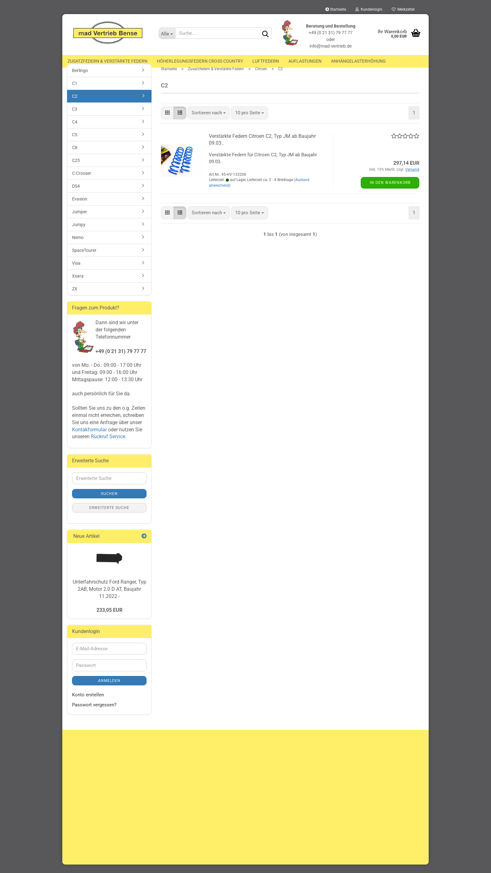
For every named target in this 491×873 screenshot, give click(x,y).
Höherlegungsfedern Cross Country (200, 61)
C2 (74, 104)
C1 (74, 91)
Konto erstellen (88, 703)
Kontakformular (89, 438)
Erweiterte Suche (109, 516)
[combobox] (209, 121)
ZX (74, 296)
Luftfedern (265, 61)
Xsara (78, 284)
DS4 (76, 194)
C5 (74, 142)
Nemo (78, 245)
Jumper (79, 219)
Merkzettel (403, 9)
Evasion (79, 207)
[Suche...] (167, 33)
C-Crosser (81, 181)
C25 (76, 168)
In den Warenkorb (390, 191)
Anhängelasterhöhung (358, 61)
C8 (74, 155)
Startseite (335, 9)
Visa (76, 271)
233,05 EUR (109, 618)
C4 (74, 130)
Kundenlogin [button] (368, 9)
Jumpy (78, 232)
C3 (74, 117)
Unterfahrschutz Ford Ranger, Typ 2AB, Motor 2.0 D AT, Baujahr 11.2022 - (109, 597)
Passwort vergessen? (94, 713)
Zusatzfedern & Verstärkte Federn (107, 61)
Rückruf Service (107, 445)
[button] (167, 121)
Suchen (109, 502)
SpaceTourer (84, 258)
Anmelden (109, 689)
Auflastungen (305, 61)
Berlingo (80, 78)
